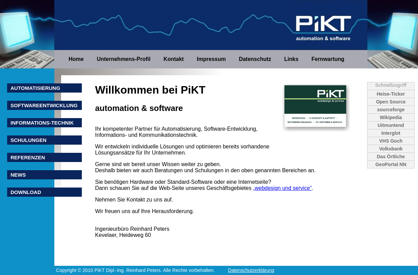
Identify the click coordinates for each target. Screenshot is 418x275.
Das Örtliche (391, 156)
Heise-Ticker (391, 94)
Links (292, 59)
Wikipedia (391, 117)
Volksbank (391, 148)
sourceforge (391, 109)
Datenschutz (256, 59)
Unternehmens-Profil (124, 59)
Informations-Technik (42, 123)
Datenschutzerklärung (251, 270)
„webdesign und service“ (282, 188)
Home (77, 59)
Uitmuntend (391, 125)
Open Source (390, 101)
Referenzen (28, 157)
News (18, 175)
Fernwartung (327, 59)
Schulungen (29, 140)
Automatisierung (35, 88)
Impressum (212, 59)
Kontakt (174, 59)
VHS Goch (390, 141)
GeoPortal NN (390, 164)
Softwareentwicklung (44, 105)
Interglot (390, 133)
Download (26, 192)
